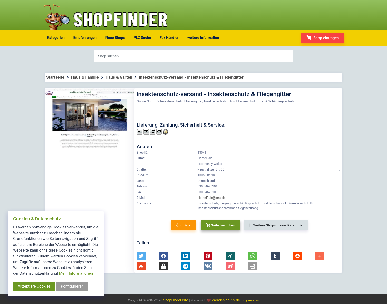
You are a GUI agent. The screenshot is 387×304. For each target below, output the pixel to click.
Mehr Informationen (76, 273)
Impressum (250, 300)
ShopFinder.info (175, 300)
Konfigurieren (72, 286)
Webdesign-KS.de (226, 300)
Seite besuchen (220, 225)
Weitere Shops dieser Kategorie (276, 225)
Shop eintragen (323, 37)
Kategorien (56, 37)
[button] (141, 256)
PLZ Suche (142, 37)
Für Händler (169, 37)
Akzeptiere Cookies (34, 286)
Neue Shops (115, 37)
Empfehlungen (85, 37)
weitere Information (203, 37)
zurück (183, 225)
